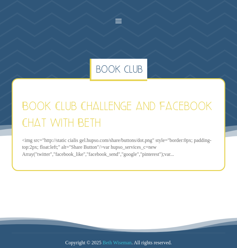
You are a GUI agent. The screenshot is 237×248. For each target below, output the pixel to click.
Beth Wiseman (117, 242)
